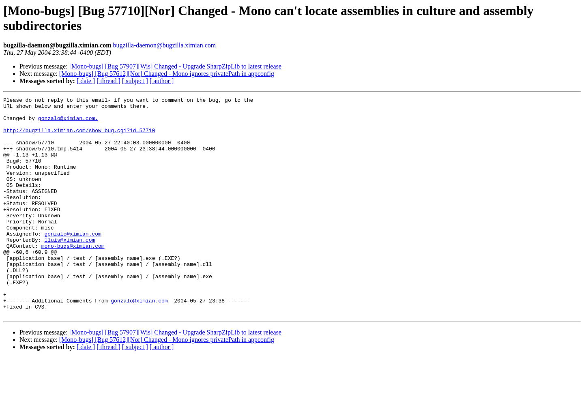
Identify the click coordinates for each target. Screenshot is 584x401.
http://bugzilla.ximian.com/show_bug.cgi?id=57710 (79, 137)
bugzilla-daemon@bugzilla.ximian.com (164, 45)
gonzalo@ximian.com (72, 261)
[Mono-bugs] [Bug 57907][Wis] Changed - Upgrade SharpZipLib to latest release (175, 66)
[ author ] (162, 80)
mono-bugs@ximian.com (73, 276)
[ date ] (86, 80)
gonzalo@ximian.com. (68, 123)
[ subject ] (135, 80)
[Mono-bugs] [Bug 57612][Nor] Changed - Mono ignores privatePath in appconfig (166, 73)
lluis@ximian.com (69, 268)
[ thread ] (108, 80)
